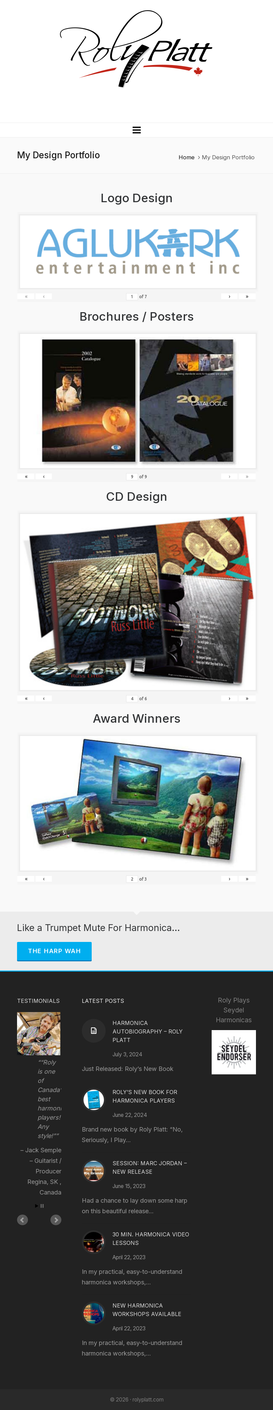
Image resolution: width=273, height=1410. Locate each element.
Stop (42, 1206)
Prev (22, 1220)
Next (55, 1220)
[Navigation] (136, 130)
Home (187, 157)
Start (37, 1206)
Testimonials (38, 1000)
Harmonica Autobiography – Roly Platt (147, 1031)
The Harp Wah (54, 951)
